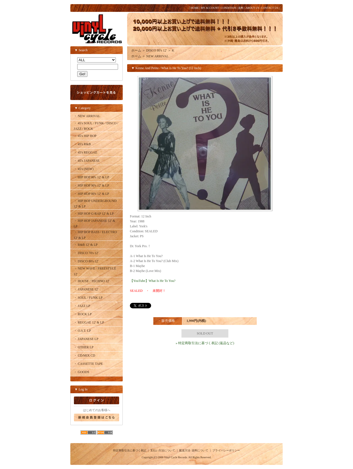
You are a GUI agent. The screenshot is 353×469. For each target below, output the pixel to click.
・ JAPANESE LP (86, 339)
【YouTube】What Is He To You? (152, 281)
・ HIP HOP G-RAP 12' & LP (94, 213)
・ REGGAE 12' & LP (89, 322)
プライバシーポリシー (226, 450)
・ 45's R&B (82, 144)
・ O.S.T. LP (82, 331)
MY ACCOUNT (210, 7)
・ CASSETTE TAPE (88, 364)
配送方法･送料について (193, 450)
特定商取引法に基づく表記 (129, 450)
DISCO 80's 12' (156, 50)
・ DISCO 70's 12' (86, 253)
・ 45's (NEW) (83, 169)
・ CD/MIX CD (84, 355)
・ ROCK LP (83, 314)
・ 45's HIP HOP (85, 136)
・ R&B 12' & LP (86, 245)
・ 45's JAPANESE (87, 161)
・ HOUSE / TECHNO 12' (91, 281)
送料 (241, 7)
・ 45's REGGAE (85, 152)
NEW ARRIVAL (157, 56)
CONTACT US (269, 7)
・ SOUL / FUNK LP (88, 298)
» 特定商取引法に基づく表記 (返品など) (205, 343)
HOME (195, 7)
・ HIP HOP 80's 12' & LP (91, 177)
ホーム (136, 50)
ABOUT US (252, 7)
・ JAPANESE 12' (86, 289)
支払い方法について (162, 450)
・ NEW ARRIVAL (87, 116)
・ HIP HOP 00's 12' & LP (91, 194)
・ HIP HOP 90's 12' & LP (91, 185)
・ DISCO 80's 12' (86, 261)
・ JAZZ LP (82, 306)
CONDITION (228, 7)
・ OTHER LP (83, 347)
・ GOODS (81, 372)
